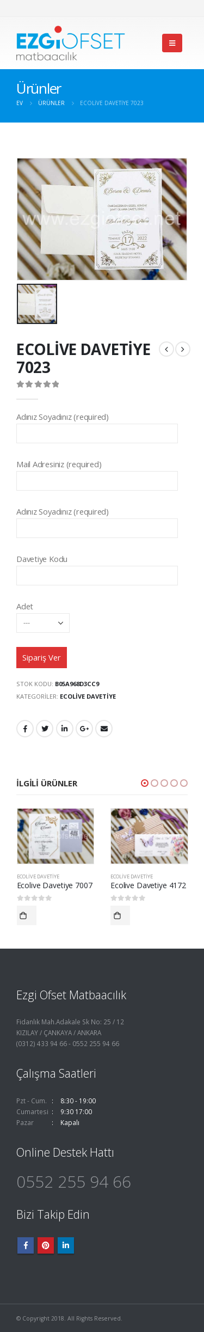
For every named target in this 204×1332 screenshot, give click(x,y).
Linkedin (66, 1245)
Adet (43, 614)
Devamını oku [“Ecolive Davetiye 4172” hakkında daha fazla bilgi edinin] (120, 915)
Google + (84, 728)
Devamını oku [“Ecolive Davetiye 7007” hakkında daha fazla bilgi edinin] (26, 915)
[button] (145, 783)
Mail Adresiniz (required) (97, 472)
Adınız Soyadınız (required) (97, 424)
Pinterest (46, 1245)
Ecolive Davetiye (88, 697)
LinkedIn (64, 728)
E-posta (104, 728)
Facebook (25, 728)
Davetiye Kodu (97, 566)
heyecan (44, 728)
